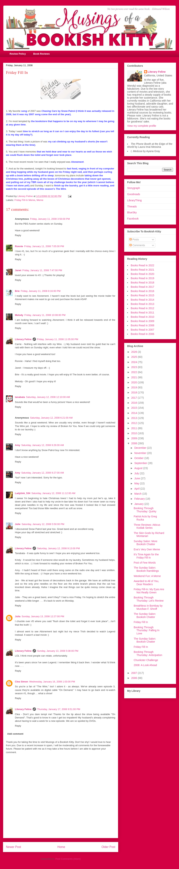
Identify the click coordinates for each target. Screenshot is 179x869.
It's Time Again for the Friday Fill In (146, 556)
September (141, 463)
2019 (134, 387)
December (140, 447)
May (137, 483)
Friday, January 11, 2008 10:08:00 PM (44, 315)
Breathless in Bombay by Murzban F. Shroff (148, 607)
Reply (18, 235)
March (138, 493)
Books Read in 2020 (142, 273)
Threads (132, 206)
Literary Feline (23, 339)
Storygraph (133, 188)
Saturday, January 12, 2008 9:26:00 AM (42, 445)
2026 (134, 351)
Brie (17, 291)
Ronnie (19, 246)
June (137, 478)
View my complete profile (141, 125)
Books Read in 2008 (142, 325)
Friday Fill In (141, 622)
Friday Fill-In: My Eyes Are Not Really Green (149, 591)
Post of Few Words (145, 562)
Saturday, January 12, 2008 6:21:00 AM (51, 417)
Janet (18, 270)
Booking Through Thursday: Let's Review (149, 599)
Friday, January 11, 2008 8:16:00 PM (40, 291)
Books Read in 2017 (142, 286)
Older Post (108, 847)
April (137, 488)
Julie (18, 524)
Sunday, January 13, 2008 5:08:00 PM (57, 650)
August (138, 468)
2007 (134, 672)
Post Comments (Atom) (68, 858)
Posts (134, 239)
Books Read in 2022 (142, 265)
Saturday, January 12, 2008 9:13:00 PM (58, 548)
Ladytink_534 (22, 493)
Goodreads (133, 194)
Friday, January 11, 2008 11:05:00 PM (57, 339)
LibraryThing (134, 200)
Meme (40, 200)
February (139, 498)
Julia (18, 616)
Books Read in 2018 (142, 282)
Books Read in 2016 (142, 291)
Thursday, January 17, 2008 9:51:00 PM (58, 709)
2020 (134, 382)
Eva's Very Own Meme (147, 549)
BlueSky (132, 212)
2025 (134, 356)
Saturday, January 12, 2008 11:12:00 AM (53, 493)
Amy (17, 445)
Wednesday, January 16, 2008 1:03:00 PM (52, 681)
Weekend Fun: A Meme (147, 576)
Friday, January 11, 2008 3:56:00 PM (50, 218)
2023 (134, 367)
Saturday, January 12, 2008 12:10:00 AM (48, 397)
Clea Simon (21, 681)
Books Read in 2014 (142, 299)
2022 (134, 372)
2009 (134, 438)
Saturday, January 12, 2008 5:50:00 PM (43, 524)
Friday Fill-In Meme (25, 200)
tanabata (20, 397)
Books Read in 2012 (142, 308)
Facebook (133, 218)
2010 (134, 433)
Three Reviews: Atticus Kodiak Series (147, 526)
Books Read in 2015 (142, 295)
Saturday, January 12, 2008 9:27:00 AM (42, 472)
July (137, 473)
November (140, 453)
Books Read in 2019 (142, 278)
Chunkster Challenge (146, 660)
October (139, 458)
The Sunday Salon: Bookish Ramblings (146, 569)
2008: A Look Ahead (145, 665)
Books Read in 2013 (142, 303)
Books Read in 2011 (142, 312)
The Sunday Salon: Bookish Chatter (145, 615)
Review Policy (18, 53)
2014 (134, 412)
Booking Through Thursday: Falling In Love (146, 630)
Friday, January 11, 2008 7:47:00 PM (42, 270)
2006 (134, 677)
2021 (134, 377)
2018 (134, 392)
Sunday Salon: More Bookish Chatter (145, 543)
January (139, 503)
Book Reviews (41, 53)
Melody (19, 315)
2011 (134, 428)
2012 (134, 423)
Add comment (15, 733)
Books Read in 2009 (142, 321)
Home (61, 847)
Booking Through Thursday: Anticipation (148, 653)
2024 (134, 362)
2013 (134, 418)
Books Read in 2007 (142, 329)
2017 (134, 397)
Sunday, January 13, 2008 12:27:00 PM (43, 616)
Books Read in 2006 (142, 333)
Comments (137, 245)
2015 (134, 407)
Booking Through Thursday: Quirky (145, 510)
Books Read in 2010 (142, 316)
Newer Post (13, 847)
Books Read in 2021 (142, 269)
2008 (134, 443)
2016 (134, 402)
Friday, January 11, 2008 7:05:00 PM (44, 246)
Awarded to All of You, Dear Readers (146, 583)
